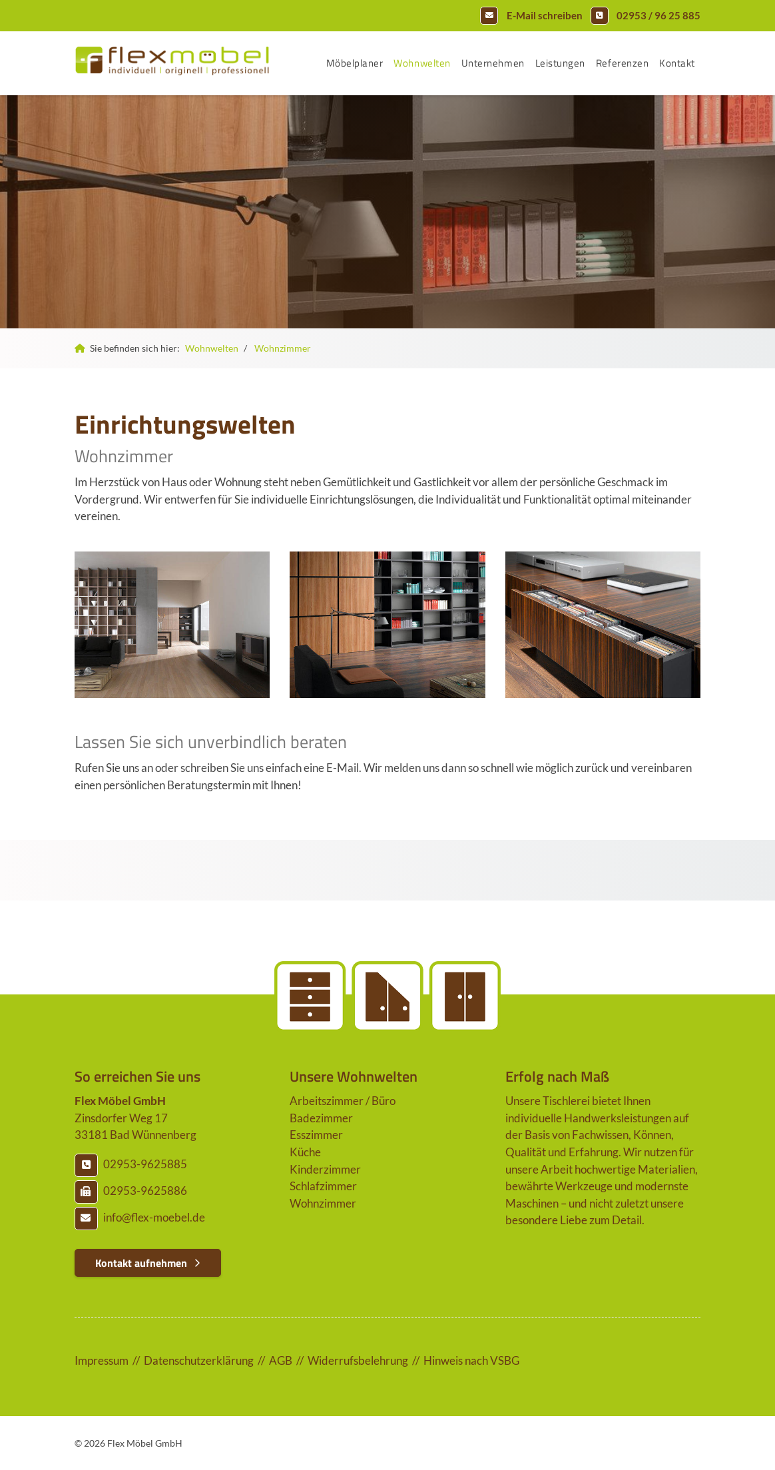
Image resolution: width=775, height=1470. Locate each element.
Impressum (102, 1360)
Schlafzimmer (323, 1186)
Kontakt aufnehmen (141, 1263)
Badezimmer (321, 1118)
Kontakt (677, 63)
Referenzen (622, 63)
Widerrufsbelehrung (358, 1360)
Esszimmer (316, 1135)
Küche (305, 1152)
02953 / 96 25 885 (658, 15)
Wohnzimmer (282, 348)
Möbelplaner (355, 63)
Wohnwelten (421, 63)
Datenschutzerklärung (199, 1360)
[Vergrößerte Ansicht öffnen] (172, 624)
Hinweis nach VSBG (471, 1360)
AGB (280, 1360)
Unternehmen (493, 63)
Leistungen (560, 63)
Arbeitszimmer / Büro (342, 1101)
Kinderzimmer (325, 1169)
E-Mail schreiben (545, 15)
